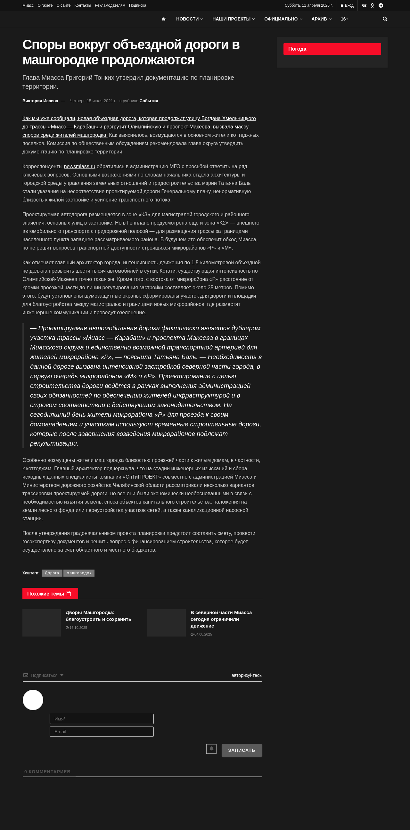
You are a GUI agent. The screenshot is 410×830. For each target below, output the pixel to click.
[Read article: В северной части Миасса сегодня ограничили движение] (166, 623)
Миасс (28, 5)
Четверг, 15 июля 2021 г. (93, 100)
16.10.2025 (76, 627)
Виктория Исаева (40, 100)
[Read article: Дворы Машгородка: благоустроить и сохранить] (41, 623)
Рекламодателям (110, 5)
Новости (187, 18)
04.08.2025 (201, 634)
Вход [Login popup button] (347, 5)
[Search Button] (385, 19)
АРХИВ (319, 18)
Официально (281, 18)
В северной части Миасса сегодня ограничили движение (221, 619)
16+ (344, 18)
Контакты (82, 5)
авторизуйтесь (246, 675)
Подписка (137, 5)
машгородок (79, 573)
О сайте (63, 5)
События (149, 100)
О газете (45, 5)
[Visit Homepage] (70, 19)
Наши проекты (231, 18)
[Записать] (242, 750)
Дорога (52, 573)
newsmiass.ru (79, 166)
